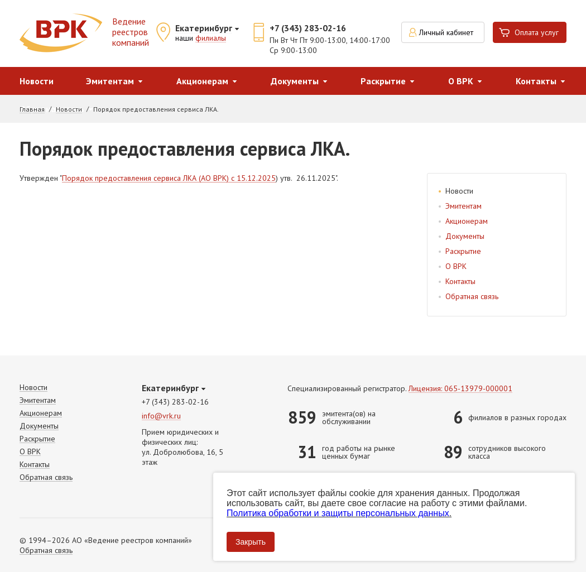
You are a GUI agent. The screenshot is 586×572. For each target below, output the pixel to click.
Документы (295, 80)
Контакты (536, 80)
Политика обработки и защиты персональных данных (338, 513)
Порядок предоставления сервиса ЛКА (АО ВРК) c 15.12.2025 (169, 178)
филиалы (210, 38)
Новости (37, 80)
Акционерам (202, 80)
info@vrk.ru (161, 416)
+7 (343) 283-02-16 (308, 27)
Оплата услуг (537, 32)
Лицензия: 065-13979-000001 (460, 388)
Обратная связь (471, 296)
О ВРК (460, 80)
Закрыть (251, 541)
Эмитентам (110, 80)
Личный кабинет (446, 32)
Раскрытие (383, 80)
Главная (32, 109)
